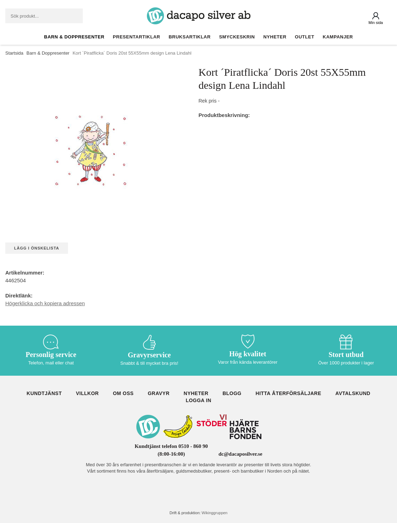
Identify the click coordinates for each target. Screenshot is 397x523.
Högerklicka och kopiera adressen (45, 303)
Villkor (87, 393)
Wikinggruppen (214, 513)
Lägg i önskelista (36, 248)
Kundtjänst (44, 393)
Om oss (123, 393)
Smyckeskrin (237, 36)
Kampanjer (338, 36)
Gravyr (158, 393)
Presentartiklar (136, 36)
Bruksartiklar (190, 36)
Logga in (198, 400)
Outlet (304, 36)
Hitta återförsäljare (289, 393)
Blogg (232, 393)
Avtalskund (352, 393)
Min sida (375, 22)
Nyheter (274, 36)
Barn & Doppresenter (74, 36)
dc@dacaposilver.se (240, 454)
